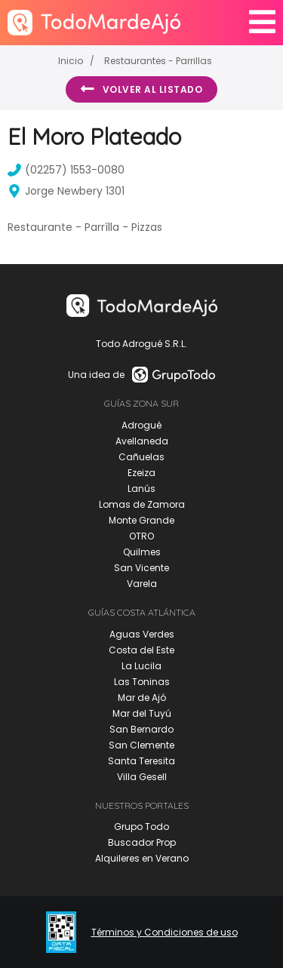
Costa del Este (141, 650)
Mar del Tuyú (141, 713)
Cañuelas (141, 456)
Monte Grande (141, 520)
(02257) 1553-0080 (66, 170)
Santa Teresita (141, 760)
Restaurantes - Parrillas (158, 60)
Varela (142, 583)
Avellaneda (141, 441)
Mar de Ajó (142, 697)
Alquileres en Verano (142, 858)
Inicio (70, 60)
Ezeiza (141, 472)
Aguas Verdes (141, 634)
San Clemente (141, 745)
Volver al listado (141, 89)
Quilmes (142, 551)
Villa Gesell (142, 776)
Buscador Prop (142, 842)
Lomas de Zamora (142, 504)
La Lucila (141, 665)
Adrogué (141, 425)
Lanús (141, 488)
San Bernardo (141, 729)
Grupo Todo (141, 826)
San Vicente (141, 567)
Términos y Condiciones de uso (164, 933)
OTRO (141, 536)
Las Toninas (142, 681)
